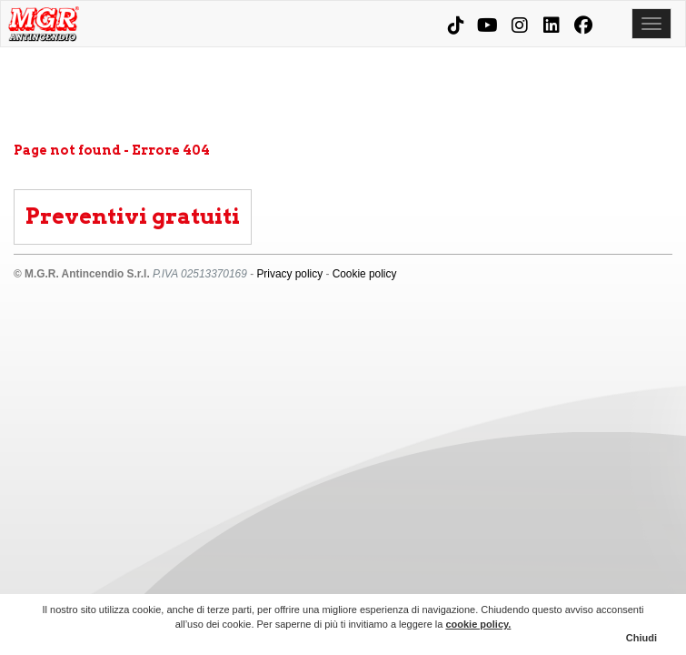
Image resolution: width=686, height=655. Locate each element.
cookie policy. (478, 624)
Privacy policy (289, 273)
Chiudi (641, 637)
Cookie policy (365, 273)
